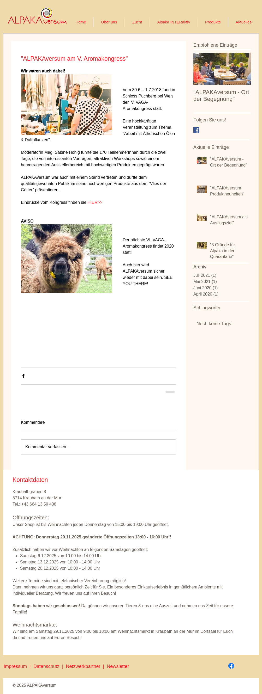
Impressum (15, 666)
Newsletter (118, 666)
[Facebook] (231, 666)
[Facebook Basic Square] (196, 130)
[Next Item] (242, 69)
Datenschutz (47, 666)
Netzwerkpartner (84, 666)
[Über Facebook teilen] (23, 375)
